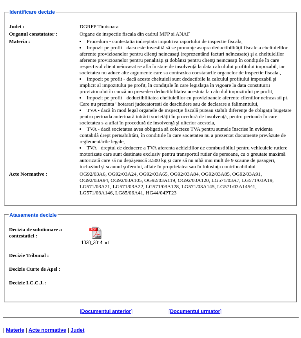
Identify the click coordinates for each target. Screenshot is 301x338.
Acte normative (47, 330)
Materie (15, 330)
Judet (78, 330)
